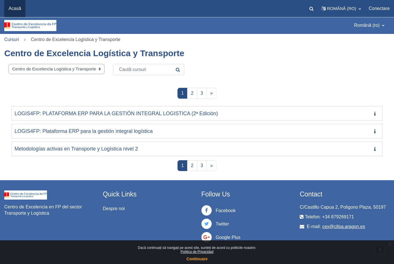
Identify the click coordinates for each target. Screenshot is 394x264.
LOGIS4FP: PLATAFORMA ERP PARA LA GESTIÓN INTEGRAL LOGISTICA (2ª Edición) (116, 113)
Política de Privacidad (197, 252)
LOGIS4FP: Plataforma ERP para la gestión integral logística (84, 131)
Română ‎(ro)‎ (367, 25)
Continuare (197, 259)
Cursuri (11, 39)
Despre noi (114, 208)
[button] (311, 8)
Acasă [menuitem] (15, 8)
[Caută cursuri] (148, 69)
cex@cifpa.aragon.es (343, 226)
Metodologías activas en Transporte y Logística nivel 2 (76, 149)
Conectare (379, 8)
